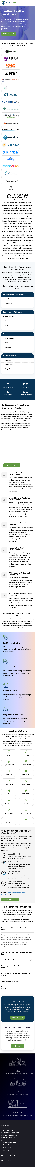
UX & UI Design (7, 1147)
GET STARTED (8, 899)
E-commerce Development (11, 1132)
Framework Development (10, 1142)
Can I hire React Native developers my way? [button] (16, 960)
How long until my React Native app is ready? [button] (14, 966)
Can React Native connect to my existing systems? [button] (15, 974)
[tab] (17, 928)
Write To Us (8, 34)
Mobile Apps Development (10, 1135)
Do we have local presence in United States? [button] (13, 987)
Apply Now (17, 1046)
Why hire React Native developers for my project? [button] (15, 928)
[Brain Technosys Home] (9, 3)
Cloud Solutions (8, 1145)
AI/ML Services (7, 1140)
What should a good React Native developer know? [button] (16, 953)
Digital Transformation (9, 1137)
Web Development (8, 1130)
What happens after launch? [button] (11, 981)
